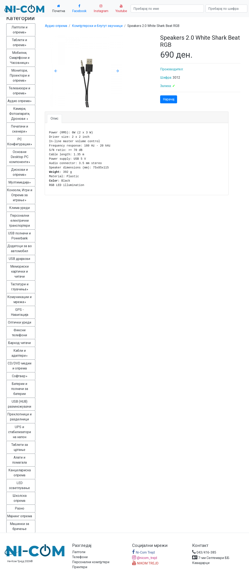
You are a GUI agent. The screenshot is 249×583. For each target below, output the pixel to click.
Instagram (101, 8)
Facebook (79, 8)
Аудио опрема (56, 26)
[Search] (167, 9)
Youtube (121, 8)
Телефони (80, 557)
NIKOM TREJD (145, 563)
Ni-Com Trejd (143, 552)
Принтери (79, 567)
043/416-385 (204, 552)
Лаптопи (78, 552)
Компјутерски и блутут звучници (97, 26)
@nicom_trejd (144, 558)
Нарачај (168, 99)
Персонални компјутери (90, 562)
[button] (55, 70)
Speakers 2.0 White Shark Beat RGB (153, 26)
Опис (54, 118)
